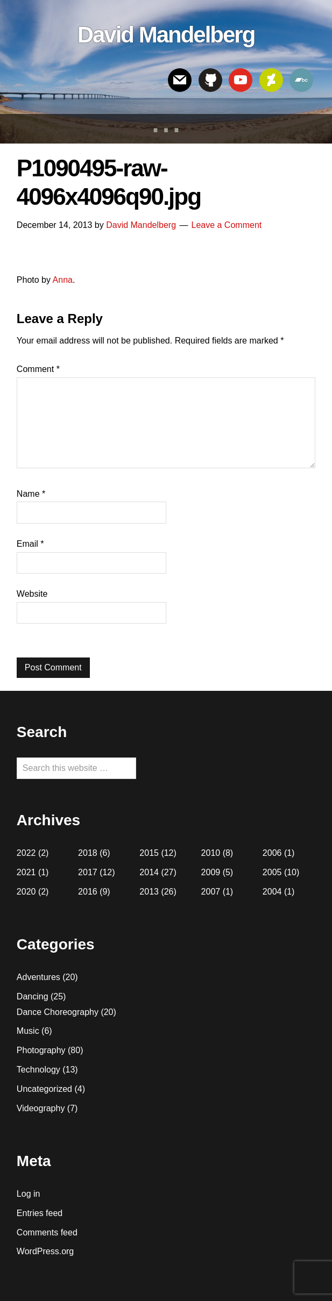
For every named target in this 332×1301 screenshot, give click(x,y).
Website (32, 593)
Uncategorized (44, 1088)
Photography (41, 1050)
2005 (272, 872)
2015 (149, 852)
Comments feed (47, 1232)
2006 (272, 852)
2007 (211, 891)
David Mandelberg (166, 34)
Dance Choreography (57, 1012)
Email (30, 543)
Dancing (32, 996)
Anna (63, 279)
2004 (272, 891)
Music (28, 1030)
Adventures (38, 977)
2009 (211, 872)
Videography (41, 1108)
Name (31, 493)
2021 (26, 872)
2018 (87, 852)
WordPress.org (45, 1251)
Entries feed (39, 1213)
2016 (87, 891)
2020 (26, 891)
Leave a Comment (226, 225)
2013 (149, 891)
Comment (38, 369)
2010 (211, 852)
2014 (149, 872)
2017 (87, 872)
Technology (38, 1069)
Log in (28, 1193)
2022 (26, 852)
